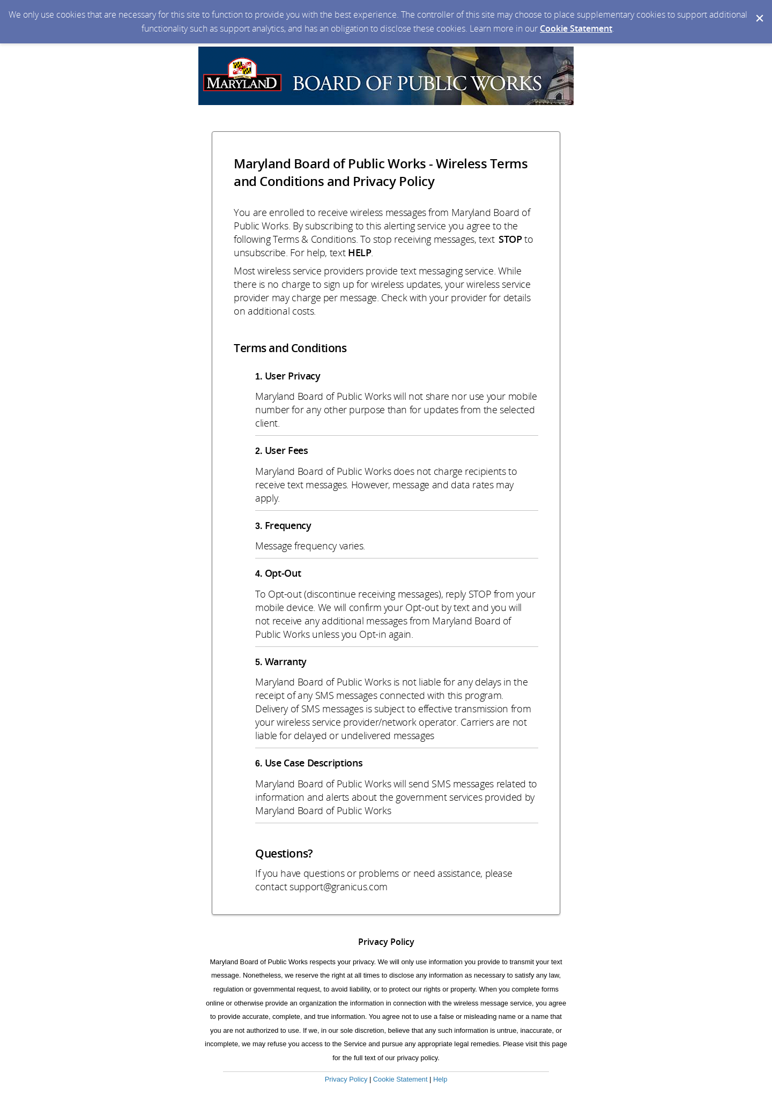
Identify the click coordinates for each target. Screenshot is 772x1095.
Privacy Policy (346, 1079)
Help (440, 1079)
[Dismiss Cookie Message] (758, 10)
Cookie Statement (576, 28)
